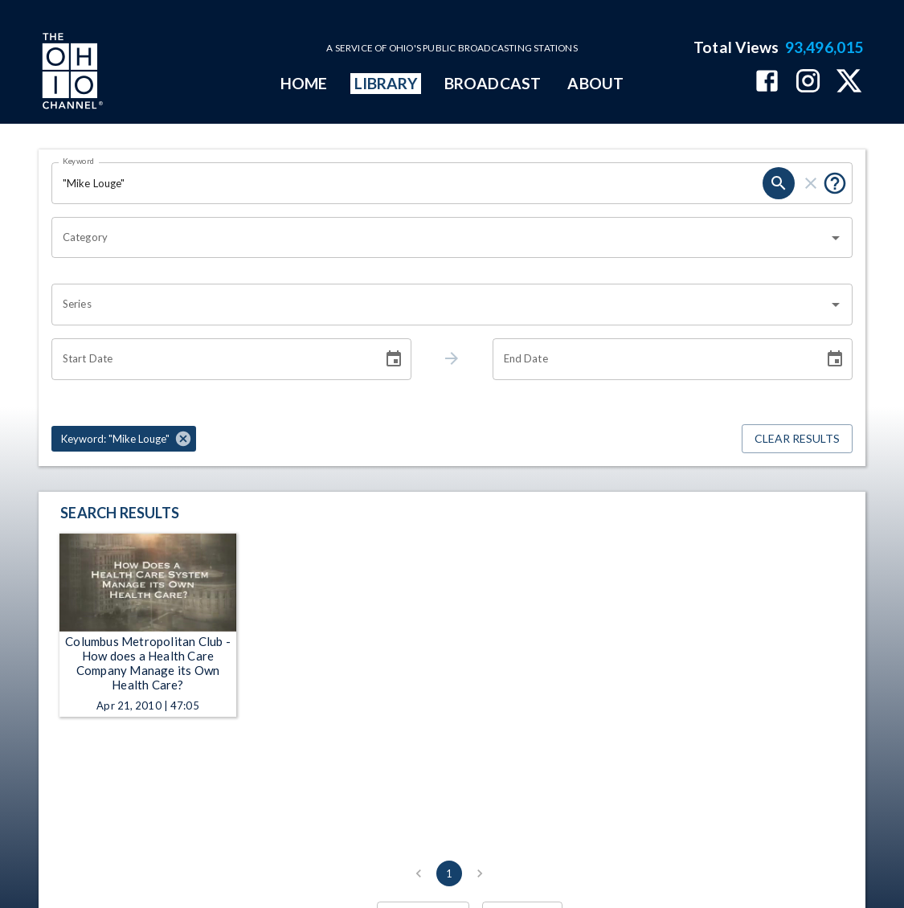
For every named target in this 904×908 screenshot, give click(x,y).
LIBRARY (386, 83)
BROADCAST (492, 83)
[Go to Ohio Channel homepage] (71, 73)
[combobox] (440, 238)
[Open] (835, 238)
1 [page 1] (449, 873)
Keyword (79, 161)
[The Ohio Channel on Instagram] (808, 82)
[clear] (811, 183)
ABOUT (595, 83)
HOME (303, 83)
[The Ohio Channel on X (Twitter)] (849, 82)
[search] (779, 183)
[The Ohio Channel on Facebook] (767, 82)
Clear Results (797, 439)
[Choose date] (394, 359)
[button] (123, 439)
